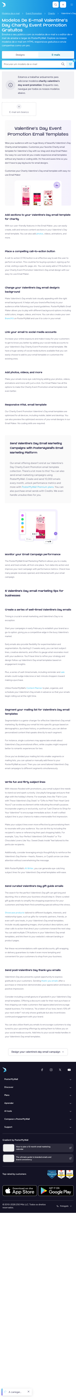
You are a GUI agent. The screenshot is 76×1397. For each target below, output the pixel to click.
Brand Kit (9, 318)
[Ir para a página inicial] (3, 5)
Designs (20, 54)
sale (63, 672)
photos (39, 233)
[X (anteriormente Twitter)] (60, 1070)
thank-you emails (49, 981)
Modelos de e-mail (11, 13)
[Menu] (71, 4)
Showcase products (14, 912)
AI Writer (29, 868)
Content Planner (34, 688)
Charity (51, 13)
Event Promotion (34, 13)
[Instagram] (51, 1070)
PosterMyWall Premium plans (38, 486)
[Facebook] (42, 1070)
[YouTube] (69, 1070)
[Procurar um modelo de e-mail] (32, 64)
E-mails (56, 54)
